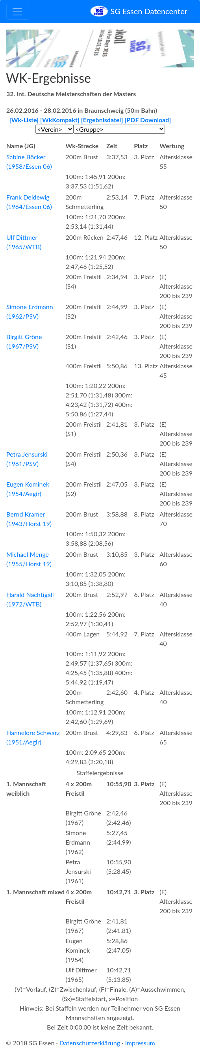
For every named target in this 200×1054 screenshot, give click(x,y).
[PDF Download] (147, 119)
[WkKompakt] (60, 119)
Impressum (140, 1043)
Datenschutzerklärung (89, 1043)
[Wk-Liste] (24, 119)
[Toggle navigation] (17, 12)
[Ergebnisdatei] (102, 119)
